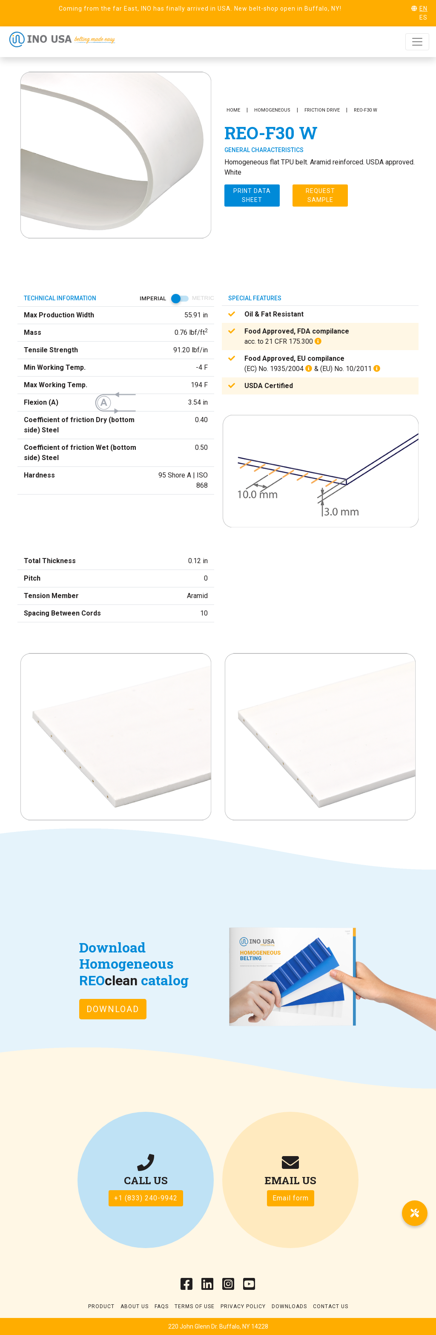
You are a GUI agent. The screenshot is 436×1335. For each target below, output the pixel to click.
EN (423, 8)
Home (233, 110)
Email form (290, 1198)
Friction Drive (322, 110)
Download (112, 1009)
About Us (134, 1306)
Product (101, 1306)
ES (423, 17)
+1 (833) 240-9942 (146, 1198)
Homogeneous (272, 110)
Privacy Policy (243, 1306)
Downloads (289, 1306)
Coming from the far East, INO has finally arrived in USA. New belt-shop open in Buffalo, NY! (200, 8)
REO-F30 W (365, 110)
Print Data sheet (252, 195)
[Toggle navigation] (417, 41)
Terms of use (195, 1306)
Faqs (162, 1306)
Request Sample (320, 195)
